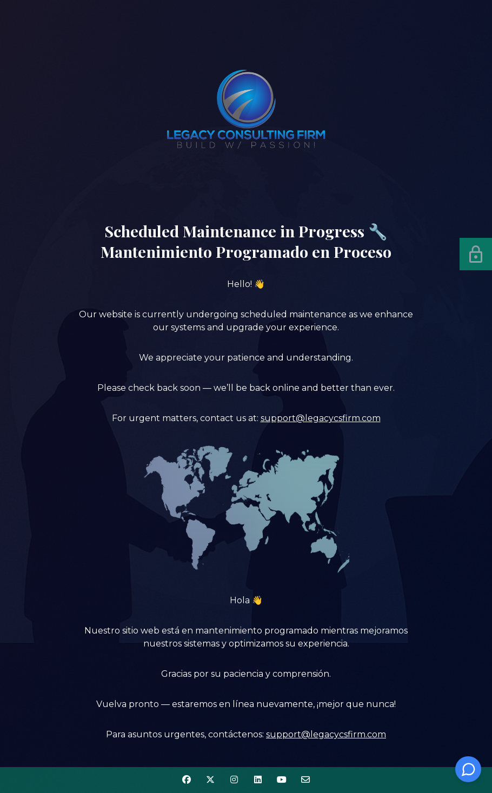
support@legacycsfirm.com (321, 418)
